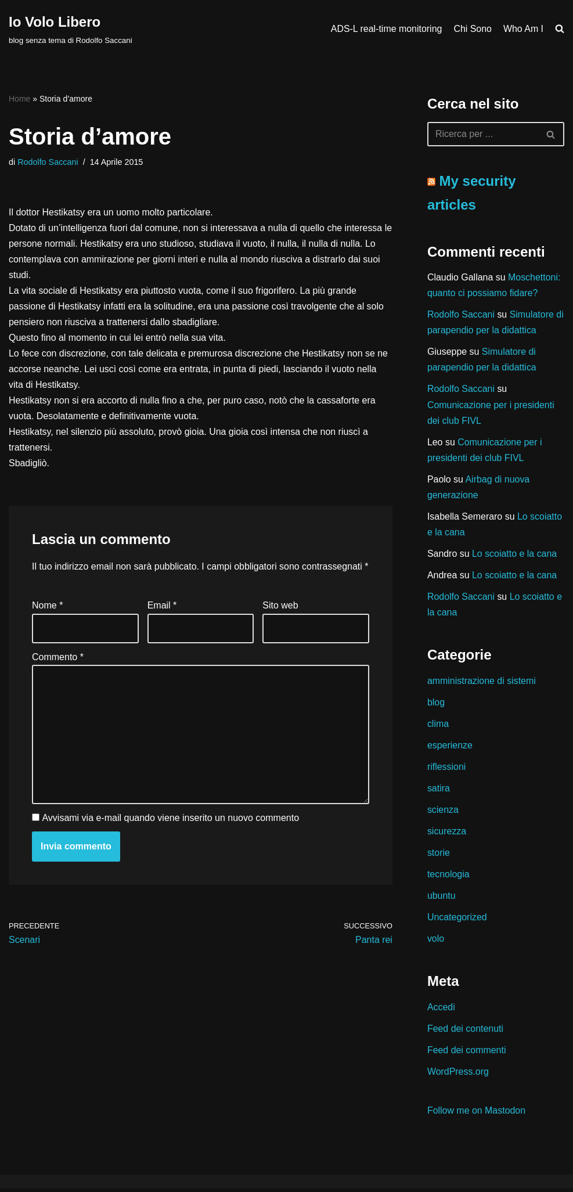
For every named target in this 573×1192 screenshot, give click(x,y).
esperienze (450, 747)
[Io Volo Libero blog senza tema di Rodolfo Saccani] (70, 28)
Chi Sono (472, 29)
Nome (47, 623)
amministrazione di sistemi (481, 682)
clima (438, 725)
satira (438, 790)
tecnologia (448, 877)
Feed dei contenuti (465, 1031)
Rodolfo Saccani (47, 162)
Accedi (441, 1010)
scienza (443, 812)
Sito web (280, 623)
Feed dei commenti (466, 1053)
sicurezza (447, 833)
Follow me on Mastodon (476, 1114)
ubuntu (441, 898)
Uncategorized (457, 920)
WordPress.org (458, 1075)
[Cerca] (482, 134)
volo (435, 941)
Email (162, 623)
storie (438, 855)
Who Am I (523, 29)
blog (436, 704)
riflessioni (446, 769)
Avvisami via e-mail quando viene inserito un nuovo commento (170, 836)
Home (19, 98)
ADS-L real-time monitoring (385, 29)
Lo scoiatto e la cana (514, 555)
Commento (58, 674)
